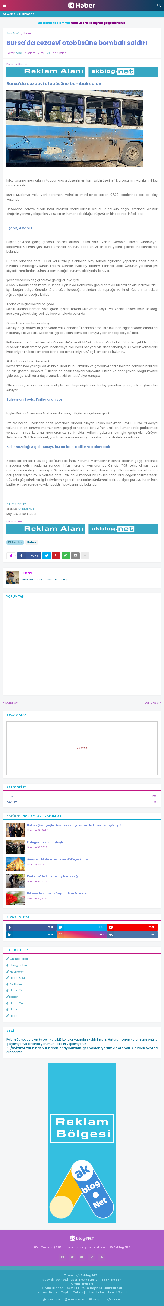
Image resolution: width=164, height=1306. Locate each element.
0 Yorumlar (58, 53)
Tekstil (70, 1288)
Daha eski (152, 703)
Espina (92, 1280)
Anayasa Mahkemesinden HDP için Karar (57, 859)
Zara (27, 573)
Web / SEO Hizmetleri (19, 14)
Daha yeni (12, 703)
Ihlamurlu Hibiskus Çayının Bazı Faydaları (58, 893)
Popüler (13, 816)
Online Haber (17, 959)
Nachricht (60, 1280)
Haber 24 (14, 990)
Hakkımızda (74, 1299)
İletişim (95, 1299)
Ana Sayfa (13, 33)
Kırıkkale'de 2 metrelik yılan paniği (53, 876)
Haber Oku (15, 978)
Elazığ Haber (16, 965)
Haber (27, 33)
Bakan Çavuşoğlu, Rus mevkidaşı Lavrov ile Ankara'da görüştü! (74, 825)
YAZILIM (82, 802)
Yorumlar (53, 816)
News (83, 1280)
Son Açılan (32, 816)
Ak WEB (82, 748)
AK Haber (14, 984)
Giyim (75, 1284)
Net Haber (15, 972)
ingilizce (44, 1268)
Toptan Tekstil (72, 1292)
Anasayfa (51, 1299)
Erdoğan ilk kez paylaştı (45, 842)
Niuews (47, 1280)
